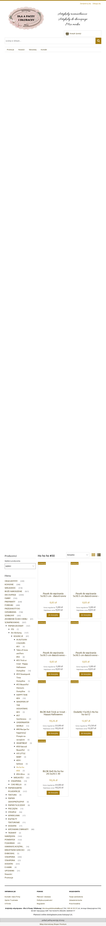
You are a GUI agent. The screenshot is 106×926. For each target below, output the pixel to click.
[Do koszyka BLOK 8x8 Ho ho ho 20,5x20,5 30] (53, 793)
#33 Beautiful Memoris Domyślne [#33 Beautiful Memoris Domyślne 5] (22, 687)
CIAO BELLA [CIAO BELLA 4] (16, 784)
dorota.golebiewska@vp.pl (53, 908)
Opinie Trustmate (11, 900)
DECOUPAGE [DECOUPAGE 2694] (10, 594)
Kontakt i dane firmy (12, 897)
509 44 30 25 (72, 908)
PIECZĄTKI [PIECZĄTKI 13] (13, 808)
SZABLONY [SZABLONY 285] (9, 615)
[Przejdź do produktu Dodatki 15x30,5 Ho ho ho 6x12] (85, 695)
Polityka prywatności (44, 900)
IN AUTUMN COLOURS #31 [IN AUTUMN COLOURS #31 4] (21, 643)
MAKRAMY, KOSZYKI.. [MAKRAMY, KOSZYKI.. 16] (14, 846)
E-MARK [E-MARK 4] (8, 867)
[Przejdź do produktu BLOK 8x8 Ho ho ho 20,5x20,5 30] (53, 754)
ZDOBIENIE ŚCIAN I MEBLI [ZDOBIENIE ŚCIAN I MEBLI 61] (16, 619)
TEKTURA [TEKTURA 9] (12, 794)
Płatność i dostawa (44, 897)
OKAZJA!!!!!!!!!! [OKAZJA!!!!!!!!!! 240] (11, 581)
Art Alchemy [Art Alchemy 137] (16, 632)
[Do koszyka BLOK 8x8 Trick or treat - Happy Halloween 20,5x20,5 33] (53, 733)
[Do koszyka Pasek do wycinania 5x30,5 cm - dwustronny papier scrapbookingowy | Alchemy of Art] (53, 615)
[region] (53, 301)
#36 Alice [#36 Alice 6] (20, 774)
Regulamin (41, 903)
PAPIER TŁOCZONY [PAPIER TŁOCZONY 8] (16, 805)
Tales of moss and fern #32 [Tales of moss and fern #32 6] (22, 653)
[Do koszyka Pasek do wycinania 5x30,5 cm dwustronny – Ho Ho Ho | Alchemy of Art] (85, 615)
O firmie (8, 903)
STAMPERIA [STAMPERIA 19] (16, 781)
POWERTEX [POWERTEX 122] (10, 839)
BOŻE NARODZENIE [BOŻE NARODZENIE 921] (13, 591)
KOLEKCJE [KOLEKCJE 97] (18, 636)
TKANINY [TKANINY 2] (12, 832)
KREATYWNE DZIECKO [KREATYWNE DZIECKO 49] (14, 850)
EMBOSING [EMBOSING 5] (9, 853)
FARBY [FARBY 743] (7, 598)
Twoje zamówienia (76, 897)
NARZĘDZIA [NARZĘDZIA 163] (10, 836)
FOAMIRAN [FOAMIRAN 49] (10, 843)
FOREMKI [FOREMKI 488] (9, 605)
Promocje (9, 877)
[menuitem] (10, 49)
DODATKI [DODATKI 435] (9, 863)
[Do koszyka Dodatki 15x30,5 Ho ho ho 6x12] (85, 733)
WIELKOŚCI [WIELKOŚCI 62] (19, 777)
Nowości (8, 874)
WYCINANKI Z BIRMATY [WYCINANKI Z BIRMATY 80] (18, 829)
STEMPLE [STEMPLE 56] (12, 812)
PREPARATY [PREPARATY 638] (10, 601)
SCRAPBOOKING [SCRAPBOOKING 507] (12, 622)
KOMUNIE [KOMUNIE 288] (9, 584)
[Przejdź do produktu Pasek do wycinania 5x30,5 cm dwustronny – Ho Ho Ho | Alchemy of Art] (85, 577)
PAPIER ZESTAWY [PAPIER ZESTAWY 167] (15, 625)
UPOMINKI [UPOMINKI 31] (9, 870)
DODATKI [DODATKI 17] (12, 825)
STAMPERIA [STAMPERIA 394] (10, 857)
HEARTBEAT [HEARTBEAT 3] (21, 743)
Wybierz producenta (12, 561)
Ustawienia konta (75, 900)
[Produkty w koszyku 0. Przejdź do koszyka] (73, 33)
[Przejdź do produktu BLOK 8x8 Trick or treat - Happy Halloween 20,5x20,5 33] (53, 695)
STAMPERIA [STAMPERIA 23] (10, 860)
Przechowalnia (74, 903)
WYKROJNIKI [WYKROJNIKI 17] (14, 815)
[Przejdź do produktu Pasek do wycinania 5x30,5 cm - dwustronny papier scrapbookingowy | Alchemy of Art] (53, 577)
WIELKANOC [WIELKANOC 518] (10, 588)
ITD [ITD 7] (12, 629)
